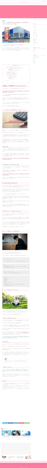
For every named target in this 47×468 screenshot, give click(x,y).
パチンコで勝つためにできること (11, 75)
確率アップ (35, 40)
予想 (35, 28)
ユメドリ (23, 2)
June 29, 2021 (11, 285)
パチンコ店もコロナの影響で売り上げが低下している (16, 68)
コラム (35, 44)
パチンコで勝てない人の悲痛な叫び (12, 74)
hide (18, 65)
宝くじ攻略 (35, 42)
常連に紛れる (10, 77)
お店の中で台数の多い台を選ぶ (13, 76)
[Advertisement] (23, 10)
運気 (34, 62)
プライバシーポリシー (31, 17)
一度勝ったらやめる (11, 78)
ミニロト (35, 25)
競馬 (34, 49)
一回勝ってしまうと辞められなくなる (12, 73)
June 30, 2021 (13, 267)
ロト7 (35, 30)
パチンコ (35, 51)
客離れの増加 (10, 69)
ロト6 (35, 27)
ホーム (14, 17)
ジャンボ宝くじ (36, 35)
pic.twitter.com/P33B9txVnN (15, 284)
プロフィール (18, 17)
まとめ (7, 80)
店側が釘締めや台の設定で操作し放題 (14, 70)
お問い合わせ (24, 17)
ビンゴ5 (35, 32)
